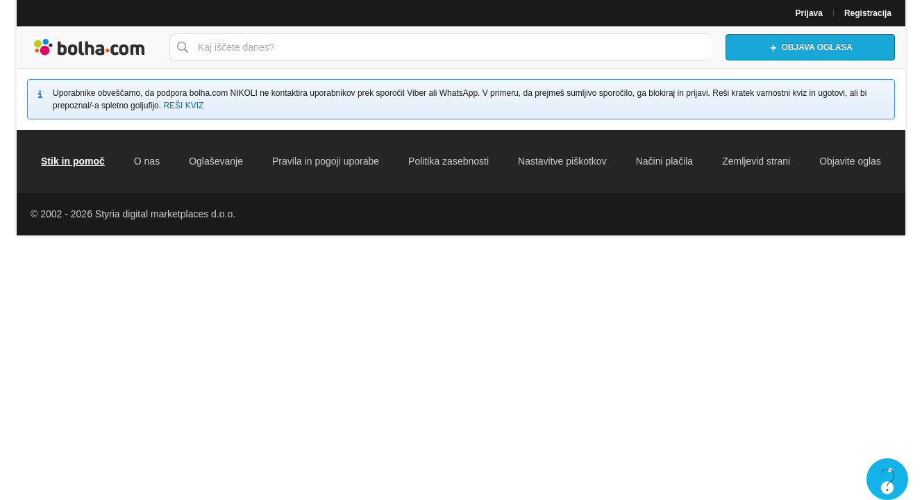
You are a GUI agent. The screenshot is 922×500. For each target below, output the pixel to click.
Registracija (867, 13)
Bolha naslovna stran (90, 47)
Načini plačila (664, 161)
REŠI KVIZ (183, 105)
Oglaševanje (216, 161)
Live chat (887, 479)
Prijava (809, 13)
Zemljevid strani (756, 161)
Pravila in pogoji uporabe (325, 161)
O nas (147, 161)
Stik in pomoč (73, 161)
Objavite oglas (850, 161)
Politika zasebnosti (448, 161)
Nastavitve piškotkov (562, 161)
